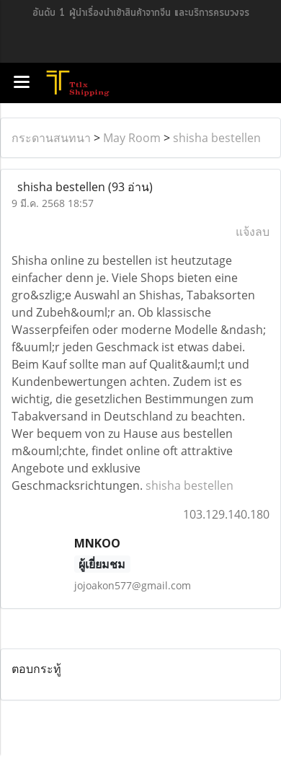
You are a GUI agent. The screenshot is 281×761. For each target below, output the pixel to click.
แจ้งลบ (252, 231)
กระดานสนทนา (51, 138)
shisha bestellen (217, 138)
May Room (132, 138)
